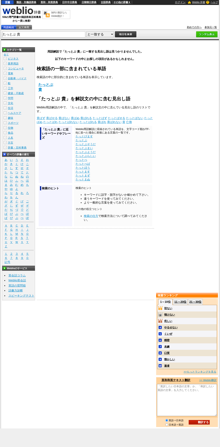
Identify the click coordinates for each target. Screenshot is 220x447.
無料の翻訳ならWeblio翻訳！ (59, 14)
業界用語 (13, 63)
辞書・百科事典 (17, 147)
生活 (10, 108)
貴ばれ (102, 122)
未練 (167, 346)
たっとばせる (116, 118)
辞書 (7, 2)
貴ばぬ (75, 118)
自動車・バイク (17, 78)
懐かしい (169, 359)
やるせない (171, 327)
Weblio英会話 (17, 280)
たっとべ (81, 159)
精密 (167, 340)
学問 (10, 98)
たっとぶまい (84, 148)
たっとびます (84, 136)
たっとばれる (88, 122)
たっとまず (83, 175)
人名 (10, 137)
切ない (168, 308)
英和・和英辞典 (49, 2)
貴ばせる (52, 118)
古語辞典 (106, 2)
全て (6, 54)
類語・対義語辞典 (26, 2)
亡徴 (129, 122)
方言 (10, 142)
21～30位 (195, 301)
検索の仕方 (91, 216)
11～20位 (180, 301)
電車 (10, 73)
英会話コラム (17, 275)
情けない (169, 314)
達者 (167, 365)
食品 (10, 132)
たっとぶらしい (86, 156)
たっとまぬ (83, 179)
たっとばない (134, 118)
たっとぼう (83, 167)
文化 (10, 103)
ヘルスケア (14, 113)
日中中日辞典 (69, 2)
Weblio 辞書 (198, 2)
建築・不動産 (16, 93)
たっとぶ (45, 85)
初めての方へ (194, 27)
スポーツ (13, 122)
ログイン (180, 2)
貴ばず (41, 118)
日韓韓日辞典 (89, 2)
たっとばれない (69, 122)
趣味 (10, 117)
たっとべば (83, 163)
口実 (167, 353)
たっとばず (100, 118)
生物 (10, 127)
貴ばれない (114, 122)
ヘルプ (214, 2)
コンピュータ (16, 68)
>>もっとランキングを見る (200, 371)
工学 (10, 88)
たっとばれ (50, 122)
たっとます (83, 171)
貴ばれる (86, 118)
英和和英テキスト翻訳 (175, 380)
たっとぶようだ (86, 152)
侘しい (168, 321)
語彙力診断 (15, 290)
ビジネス (13, 58)
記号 (7, 262)
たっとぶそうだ (86, 144)
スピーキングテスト (21, 295)
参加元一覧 (211, 27)
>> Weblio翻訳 (207, 380)
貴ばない (64, 118)
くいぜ (168, 333)
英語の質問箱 (17, 285)
